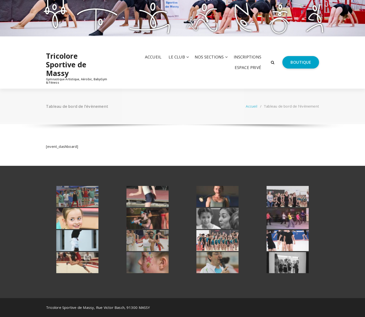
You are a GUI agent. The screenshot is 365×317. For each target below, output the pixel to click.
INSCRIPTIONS (247, 57)
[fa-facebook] (47, 41)
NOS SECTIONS (209, 57)
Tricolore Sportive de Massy (66, 65)
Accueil (251, 106)
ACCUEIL (153, 57)
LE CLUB (177, 57)
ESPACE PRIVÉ (248, 67)
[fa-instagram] (53, 41)
